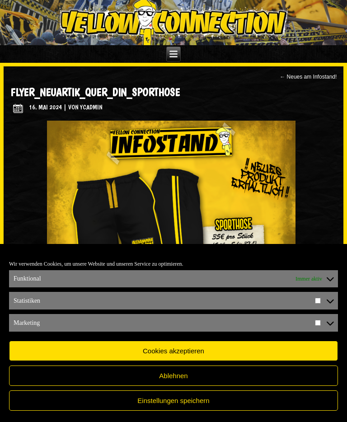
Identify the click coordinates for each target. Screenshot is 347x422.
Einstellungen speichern (173, 400)
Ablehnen (173, 376)
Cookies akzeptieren (173, 351)
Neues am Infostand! (308, 77)
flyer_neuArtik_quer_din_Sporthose (95, 92)
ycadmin (91, 107)
